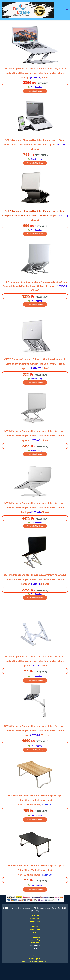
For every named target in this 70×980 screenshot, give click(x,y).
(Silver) (45, 584)
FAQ (34, 932)
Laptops (52, 286)
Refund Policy (35, 919)
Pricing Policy (35, 921)
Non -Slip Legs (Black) (29, 804)
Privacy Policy (35, 929)
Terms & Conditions (35, 916)
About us (36, 926)
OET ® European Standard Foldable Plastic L (28, 140)
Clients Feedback (35, 937)
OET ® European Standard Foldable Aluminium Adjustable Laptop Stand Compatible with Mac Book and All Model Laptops (35, 579)
